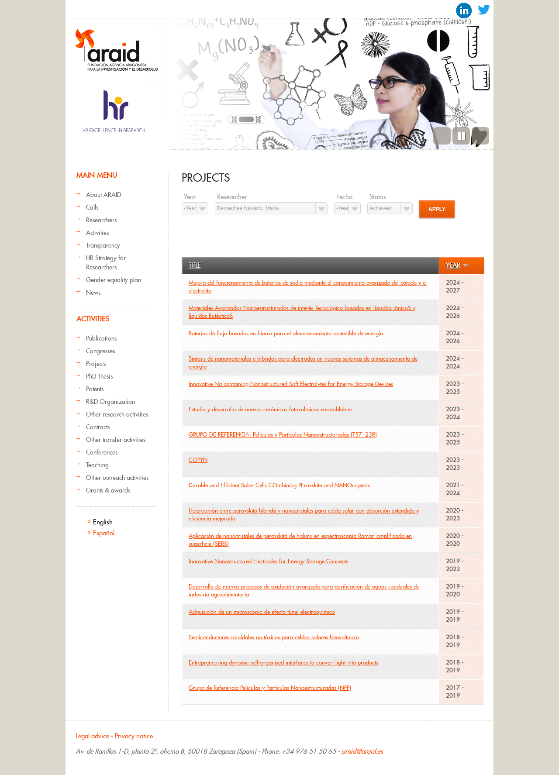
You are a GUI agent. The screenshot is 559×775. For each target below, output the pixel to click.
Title (194, 265)
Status (377, 197)
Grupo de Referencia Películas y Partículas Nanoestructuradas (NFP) (270, 688)
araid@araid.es (362, 751)
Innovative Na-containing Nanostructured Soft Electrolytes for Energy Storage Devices (291, 384)
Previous (442, 136)
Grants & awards (108, 490)
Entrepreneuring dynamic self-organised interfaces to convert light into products (283, 662)
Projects (96, 364)
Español (103, 533)
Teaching (97, 465)
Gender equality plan (113, 280)
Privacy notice (134, 736)
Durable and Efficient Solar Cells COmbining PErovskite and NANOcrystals (279, 485)
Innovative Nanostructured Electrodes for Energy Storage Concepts (268, 561)
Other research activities (117, 414)
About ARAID (103, 195)
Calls (92, 207)
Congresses (100, 351)
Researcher (232, 197)
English (103, 522)
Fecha (344, 197)
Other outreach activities (117, 478)
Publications (101, 338)
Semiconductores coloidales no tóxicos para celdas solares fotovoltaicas (274, 637)
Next (480, 136)
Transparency (103, 245)
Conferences (101, 452)
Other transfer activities (115, 440)
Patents (95, 389)
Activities (97, 233)
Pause (461, 136)
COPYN (198, 460)
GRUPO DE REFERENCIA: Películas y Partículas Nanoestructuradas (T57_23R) (283, 434)
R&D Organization (110, 402)
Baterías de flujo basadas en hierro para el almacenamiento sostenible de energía (286, 333)
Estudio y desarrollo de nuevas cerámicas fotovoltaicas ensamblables (270, 409)
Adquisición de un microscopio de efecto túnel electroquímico (262, 612)
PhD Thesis (99, 376)
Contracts (98, 427)
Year (190, 197)
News (93, 292)
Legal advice (92, 736)
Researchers (101, 220)
